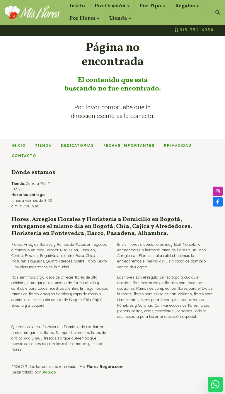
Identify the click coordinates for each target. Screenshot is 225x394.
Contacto (24, 155)
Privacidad (178, 145)
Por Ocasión (110, 6)
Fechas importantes (129, 145)
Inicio (77, 6)
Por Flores (82, 18)
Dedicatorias (77, 145)
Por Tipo (150, 6)
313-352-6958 (194, 30)
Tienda (118, 18)
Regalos (185, 6)
